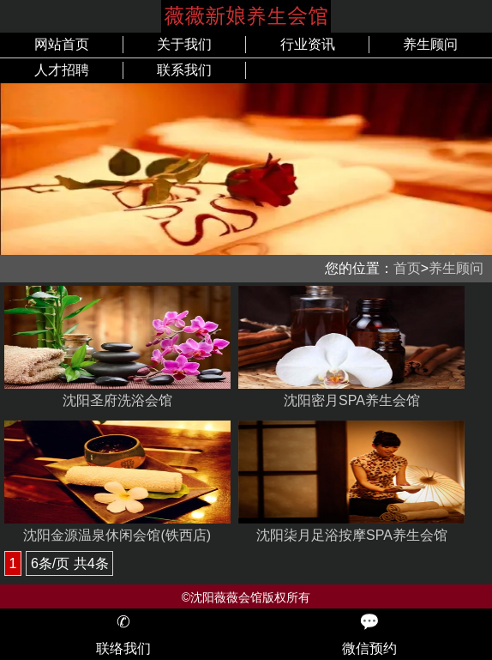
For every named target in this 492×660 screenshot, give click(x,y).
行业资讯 (307, 44)
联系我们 (184, 70)
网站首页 (61, 44)
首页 (407, 268)
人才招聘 (61, 70)
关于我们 (184, 44)
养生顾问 (430, 44)
